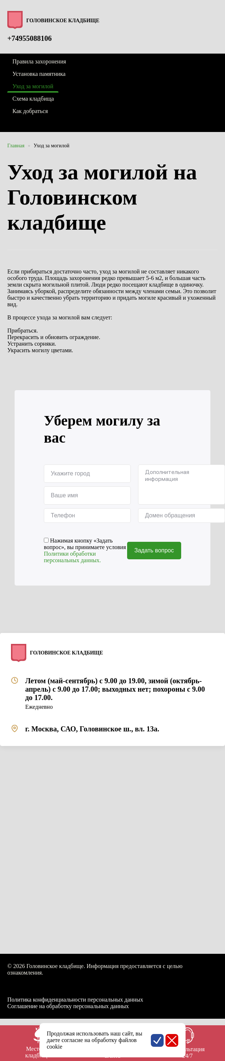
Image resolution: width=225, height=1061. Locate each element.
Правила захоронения (39, 61)
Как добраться (30, 111)
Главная (15, 145)
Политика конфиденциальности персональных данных (75, 999)
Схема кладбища (33, 99)
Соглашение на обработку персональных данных (68, 1006)
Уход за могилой (51, 145)
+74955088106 (29, 38)
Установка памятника (38, 74)
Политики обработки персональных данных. (72, 557)
